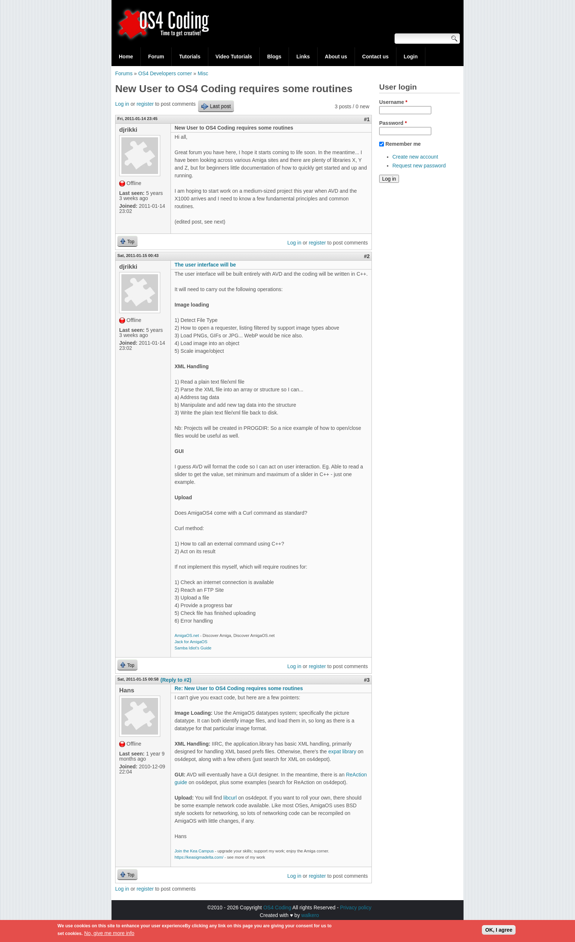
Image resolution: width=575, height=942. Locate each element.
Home (126, 56)
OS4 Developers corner (165, 73)
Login (411, 56)
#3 (367, 680)
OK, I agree (498, 931)
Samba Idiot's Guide (193, 648)
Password (393, 123)
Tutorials (189, 56)
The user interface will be (205, 265)
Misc (203, 73)
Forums (123, 73)
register (145, 104)
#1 (367, 119)
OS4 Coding (277, 907)
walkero (310, 915)
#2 (367, 256)
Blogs (274, 56)
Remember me (403, 144)
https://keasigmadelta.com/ (199, 857)
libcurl (230, 798)
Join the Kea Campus (194, 851)
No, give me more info (109, 934)
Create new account (415, 157)
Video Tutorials (234, 56)
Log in (122, 104)
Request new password (419, 166)
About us (336, 56)
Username (393, 102)
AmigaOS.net (187, 635)
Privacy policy (355, 907)
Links (303, 56)
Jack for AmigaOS (191, 642)
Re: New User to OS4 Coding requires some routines (239, 688)
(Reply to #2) (176, 680)
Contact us (375, 56)
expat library (342, 751)
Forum (156, 56)
